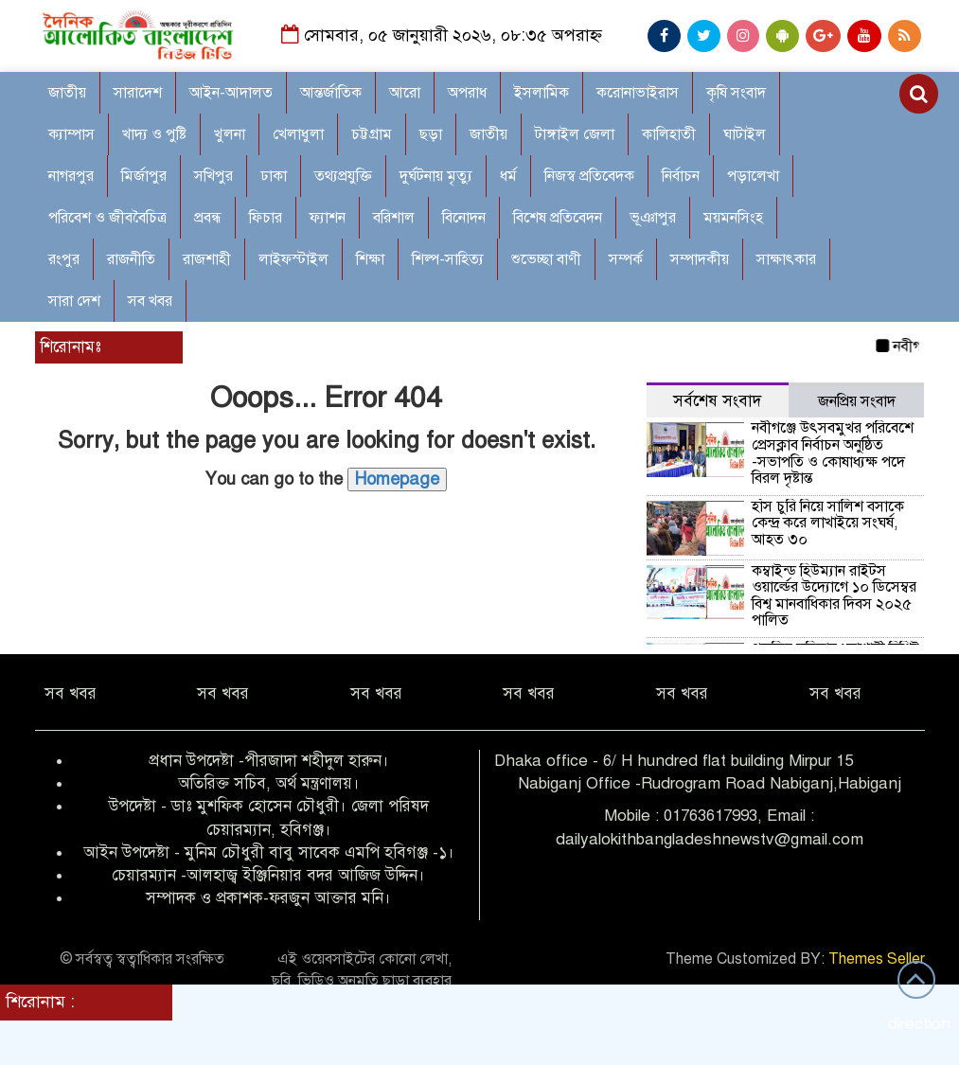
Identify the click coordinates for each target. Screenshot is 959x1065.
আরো (404, 92)
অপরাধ (467, 92)
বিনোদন (464, 217)
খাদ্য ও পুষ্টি (154, 134)
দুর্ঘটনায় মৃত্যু (436, 176)
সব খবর (150, 301)
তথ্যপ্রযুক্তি (343, 176)
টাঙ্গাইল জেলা (574, 134)
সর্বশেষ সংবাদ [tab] (717, 401)
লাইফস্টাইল (293, 259)
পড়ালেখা (753, 176)
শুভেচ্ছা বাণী (546, 259)
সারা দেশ (74, 301)
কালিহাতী (669, 134)
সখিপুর (213, 176)
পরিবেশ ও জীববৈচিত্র (107, 217)
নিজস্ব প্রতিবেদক (589, 176)
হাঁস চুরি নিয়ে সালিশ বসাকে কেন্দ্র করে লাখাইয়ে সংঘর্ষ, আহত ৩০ (828, 523)
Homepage (397, 479)
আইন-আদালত (231, 92)
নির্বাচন (681, 176)
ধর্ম (508, 176)
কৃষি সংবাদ (736, 92)
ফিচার (265, 217)
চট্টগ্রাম (371, 134)
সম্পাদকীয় (699, 259)
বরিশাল (394, 217)
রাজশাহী (207, 259)
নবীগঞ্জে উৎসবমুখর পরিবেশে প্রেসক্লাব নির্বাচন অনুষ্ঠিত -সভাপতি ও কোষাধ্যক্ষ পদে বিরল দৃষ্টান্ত (833, 453)
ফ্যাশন (328, 217)
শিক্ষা (370, 259)
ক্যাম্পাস (71, 134)
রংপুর (64, 259)
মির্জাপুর (144, 176)
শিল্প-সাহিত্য (448, 259)
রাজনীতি (131, 259)
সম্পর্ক (626, 259)
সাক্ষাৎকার (786, 259)
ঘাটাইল (744, 134)
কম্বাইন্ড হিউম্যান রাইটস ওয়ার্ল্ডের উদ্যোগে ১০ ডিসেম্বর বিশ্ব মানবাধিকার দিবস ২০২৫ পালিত (834, 595)
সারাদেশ (138, 92)
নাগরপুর (71, 176)
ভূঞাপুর (653, 217)
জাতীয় (488, 134)
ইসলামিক (541, 92)
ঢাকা (273, 176)
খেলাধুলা (298, 134)
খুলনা (229, 134)
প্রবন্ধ (208, 217)
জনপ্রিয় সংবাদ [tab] (857, 401)
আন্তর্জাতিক (331, 92)
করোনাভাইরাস (637, 92)
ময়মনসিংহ (733, 217)
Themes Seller (876, 959)
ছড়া (430, 134)
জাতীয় (67, 92)
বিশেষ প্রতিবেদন (557, 217)
